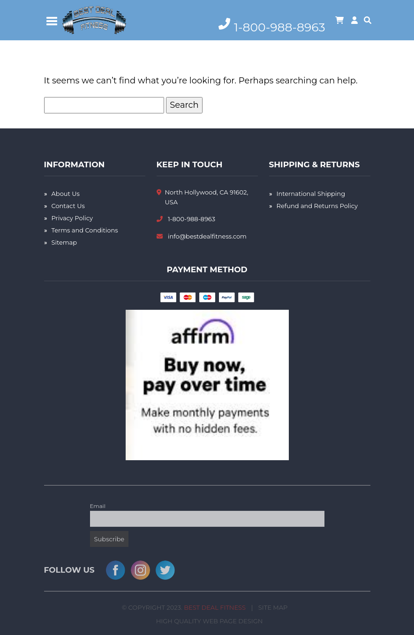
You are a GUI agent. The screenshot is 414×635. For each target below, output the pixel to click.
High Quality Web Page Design (211, 623)
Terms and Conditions (85, 230)
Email (97, 507)
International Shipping (311, 193)
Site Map (271, 609)
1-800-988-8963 (191, 219)
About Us (66, 193)
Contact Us (68, 205)
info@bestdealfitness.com (207, 236)
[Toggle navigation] (52, 20)
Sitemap (64, 242)
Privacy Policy (72, 218)
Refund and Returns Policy (317, 205)
